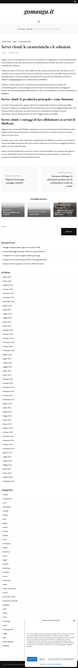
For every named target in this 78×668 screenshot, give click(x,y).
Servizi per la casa (9, 597)
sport (5, 609)
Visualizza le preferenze (61, 659)
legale (5, 560)
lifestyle (6, 564)
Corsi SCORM (34, 214)
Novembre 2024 (8, 342)
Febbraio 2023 (8, 428)
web (14, 41)
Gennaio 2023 (8, 432)
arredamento (7, 499)
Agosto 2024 (7, 355)
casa (4, 519)
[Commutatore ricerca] (75, 2)
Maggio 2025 (7, 318)
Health (5, 548)
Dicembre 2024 (8, 338)
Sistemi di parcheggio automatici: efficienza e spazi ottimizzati (24, 251)
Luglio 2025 (7, 310)
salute (5, 584)
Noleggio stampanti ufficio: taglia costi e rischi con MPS (21, 247)
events (5, 527)
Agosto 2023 (7, 404)
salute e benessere (9, 588)
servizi (5, 593)
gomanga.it (39, 11)
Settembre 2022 (9, 449)
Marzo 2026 (7, 281)
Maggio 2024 (7, 367)
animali (5, 495)
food (4, 539)
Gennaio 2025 (8, 334)
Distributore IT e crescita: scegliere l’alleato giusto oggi (21, 256)
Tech (4, 617)
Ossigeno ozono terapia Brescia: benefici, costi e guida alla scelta (25, 260)
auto (4, 503)
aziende (5, 511)
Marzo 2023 (7, 424)
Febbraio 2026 (8, 285)
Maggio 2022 (7, 465)
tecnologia (6, 621)
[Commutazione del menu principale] (39, 22)
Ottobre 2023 (8, 395)
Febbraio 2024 (8, 379)
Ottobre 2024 (8, 346)
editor (5, 53)
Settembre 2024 (9, 350)
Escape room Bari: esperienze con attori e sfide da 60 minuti (23, 264)
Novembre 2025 (8, 297)
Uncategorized (8, 629)
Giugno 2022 (7, 461)
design (5, 523)
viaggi (5, 633)
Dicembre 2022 (8, 436)
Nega (42, 659)
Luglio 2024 (7, 359)
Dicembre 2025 (8, 293)
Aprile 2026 (7, 277)
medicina (6, 572)
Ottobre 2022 (8, 444)
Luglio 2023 (7, 408)
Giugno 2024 (7, 363)
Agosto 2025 (7, 306)
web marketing (25, 41)
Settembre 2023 (8, 400)
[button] (74, 620)
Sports (5, 613)
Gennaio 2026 (8, 289)
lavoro (5, 556)
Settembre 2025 (9, 301)
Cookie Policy (42, 664)
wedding (6, 646)
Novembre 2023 (8, 391)
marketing (6, 41)
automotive (7, 507)
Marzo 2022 (7, 473)
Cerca (3, 226)
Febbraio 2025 (8, 330)
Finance (5, 535)
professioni (6, 580)
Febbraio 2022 (8, 477)
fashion (5, 531)
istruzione (6, 552)
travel (5, 625)
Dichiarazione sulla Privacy (54, 664)
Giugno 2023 (7, 412)
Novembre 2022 (8, 440)
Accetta (32, 659)
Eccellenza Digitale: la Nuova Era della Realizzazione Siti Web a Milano (64, 212)
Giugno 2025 (7, 314)
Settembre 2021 (8, 481)
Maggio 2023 (7, 416)
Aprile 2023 (7, 420)
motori (5, 576)
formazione (33, 212)
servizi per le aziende (10, 601)
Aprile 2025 (7, 322)
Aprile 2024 (7, 371)
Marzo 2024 (7, 375)
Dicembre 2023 (8, 387)
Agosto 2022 (7, 453)
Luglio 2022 (7, 457)
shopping (6, 605)
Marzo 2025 (7, 326)
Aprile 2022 (7, 469)
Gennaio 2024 (8, 383)
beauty (5, 515)
